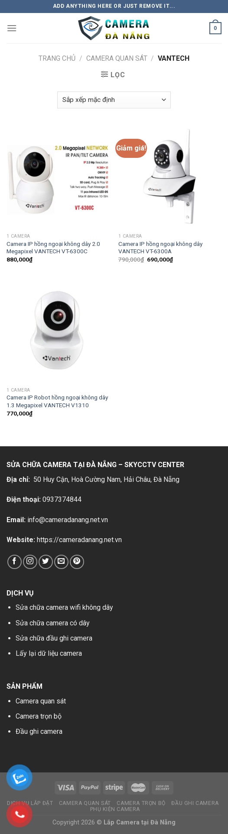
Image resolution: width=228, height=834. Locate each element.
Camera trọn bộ (39, 716)
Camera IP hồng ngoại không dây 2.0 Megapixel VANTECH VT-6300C (53, 247)
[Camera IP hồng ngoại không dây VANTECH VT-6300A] (169, 177)
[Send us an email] (61, 562)
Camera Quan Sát (116, 58)
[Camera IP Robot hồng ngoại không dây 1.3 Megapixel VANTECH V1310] (58, 331)
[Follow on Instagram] (30, 562)
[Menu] (12, 28)
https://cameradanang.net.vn (79, 540)
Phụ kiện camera (115, 809)
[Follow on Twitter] (46, 562)
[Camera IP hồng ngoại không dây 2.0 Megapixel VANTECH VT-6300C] (58, 177)
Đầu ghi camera (39, 731)
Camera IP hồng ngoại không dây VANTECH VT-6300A (160, 247)
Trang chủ (57, 58)
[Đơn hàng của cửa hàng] (114, 100)
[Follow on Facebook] (14, 562)
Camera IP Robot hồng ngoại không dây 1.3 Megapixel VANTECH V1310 (57, 401)
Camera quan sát (41, 701)
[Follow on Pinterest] (77, 562)
